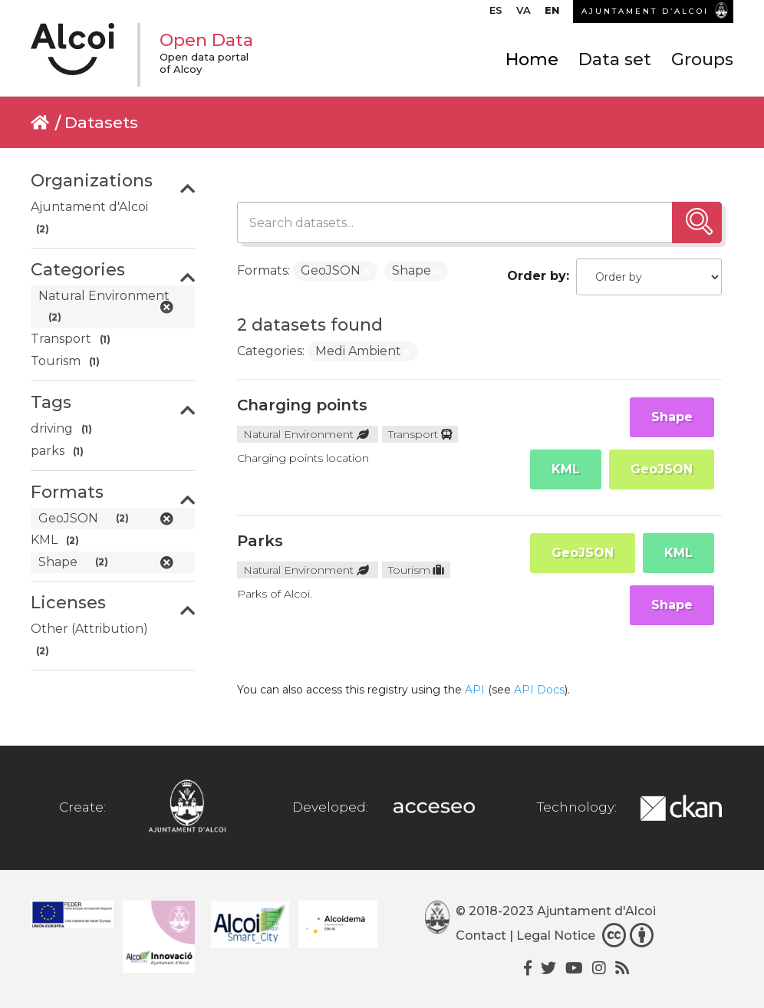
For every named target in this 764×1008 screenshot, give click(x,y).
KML (566, 469)
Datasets (101, 122)
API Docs (539, 690)
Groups (702, 59)
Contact (481, 935)
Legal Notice (555, 935)
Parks (260, 541)
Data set (614, 59)
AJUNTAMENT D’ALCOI (645, 11)
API (475, 690)
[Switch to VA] (523, 13)
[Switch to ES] (495, 13)
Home (531, 59)
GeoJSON (662, 469)
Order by (536, 275)
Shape (672, 417)
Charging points (302, 405)
